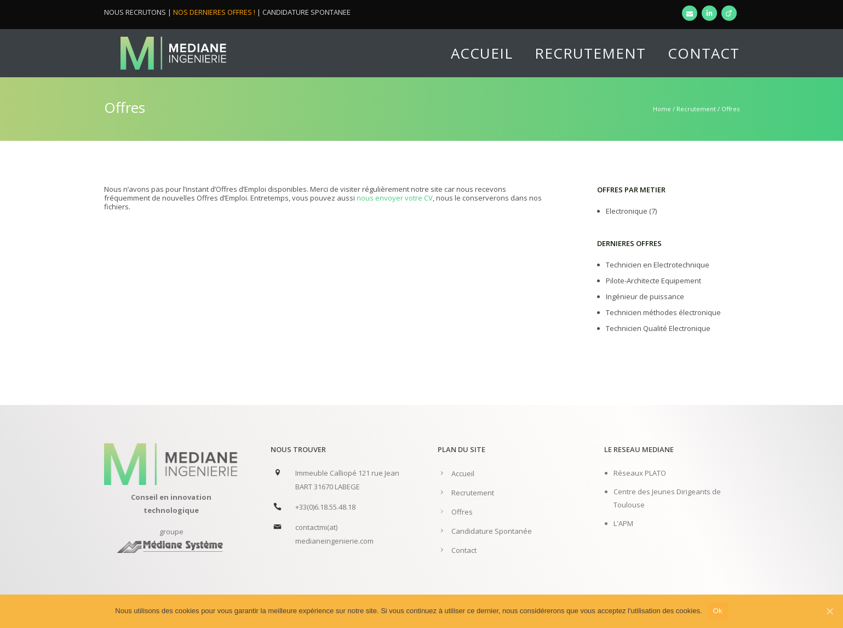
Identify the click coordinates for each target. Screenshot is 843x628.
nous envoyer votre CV (395, 198)
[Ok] (829, 611)
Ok (717, 611)
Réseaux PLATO (639, 473)
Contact (703, 53)
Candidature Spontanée (491, 531)
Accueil (482, 53)
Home (662, 109)
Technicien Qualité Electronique (658, 328)
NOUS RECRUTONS (135, 12)
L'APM (623, 523)
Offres (462, 512)
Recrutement (590, 53)
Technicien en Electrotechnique (657, 265)
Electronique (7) (631, 211)
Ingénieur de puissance (645, 296)
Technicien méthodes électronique (663, 312)
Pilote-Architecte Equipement (653, 281)
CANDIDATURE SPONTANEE (306, 12)
